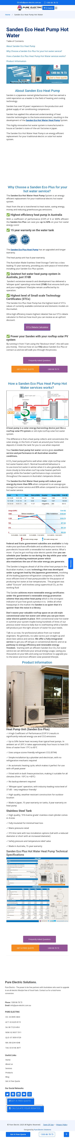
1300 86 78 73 (53, 369)
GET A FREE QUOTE (25, 369)
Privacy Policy (61, 1124)
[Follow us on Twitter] (7, 1094)
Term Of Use (48, 1124)
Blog (7, 1077)
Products (9, 1073)
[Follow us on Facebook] (13, 1094)
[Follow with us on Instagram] (29, 1094)
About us (9, 1064)
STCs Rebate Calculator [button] (37, 327)
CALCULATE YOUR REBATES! (24, 1108)
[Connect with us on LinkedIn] (18, 1094)
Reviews (70, 563)
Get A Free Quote (12, 1081)
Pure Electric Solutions (42, 1129)
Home (7, 14)
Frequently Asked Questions (40, 360)
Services (8, 1068)
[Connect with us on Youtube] (24, 1094)
